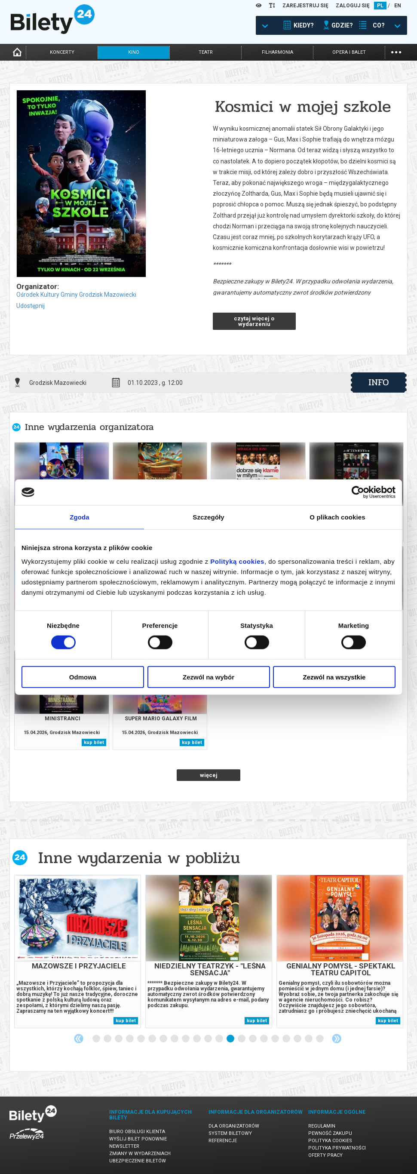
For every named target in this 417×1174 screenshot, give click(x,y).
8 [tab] (175, 1039)
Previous (78, 1038)
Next (336, 1038)
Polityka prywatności (337, 1148)
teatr (206, 52)
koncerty (62, 52)
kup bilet (94, 742)
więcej (209, 775)
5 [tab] (141, 1039)
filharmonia (277, 52)
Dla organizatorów (233, 1126)
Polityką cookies (237, 561)
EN (397, 6)
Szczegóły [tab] (208, 517)
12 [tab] (219, 1039)
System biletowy (230, 1133)
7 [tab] (163, 1039)
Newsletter (124, 1146)
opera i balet (349, 52)
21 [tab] (320, 1039)
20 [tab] (309, 1039)
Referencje (222, 1140)
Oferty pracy (325, 1155)
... (396, 51)
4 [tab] (130, 1039)
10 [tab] (197, 1039)
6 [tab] (152, 1039)
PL (380, 6)
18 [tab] (286, 1039)
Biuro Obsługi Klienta (137, 1131)
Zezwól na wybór (208, 676)
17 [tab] (275, 1039)
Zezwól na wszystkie (334, 676)
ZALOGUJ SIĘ (353, 6)
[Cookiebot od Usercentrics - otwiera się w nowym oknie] (358, 492)
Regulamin (321, 1126)
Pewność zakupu (330, 1133)
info (378, 382)
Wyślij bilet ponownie (138, 1139)
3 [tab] (119, 1039)
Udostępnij (30, 305)
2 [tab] (108, 1039)
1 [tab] (96, 1039)
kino (133, 52)
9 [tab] (186, 1039)
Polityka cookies (330, 1140)
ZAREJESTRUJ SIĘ (305, 6)
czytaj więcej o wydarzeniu (254, 321)
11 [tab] (208, 1039)
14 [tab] (242, 1039)
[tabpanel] (77, 951)
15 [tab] (253, 1039)
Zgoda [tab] (79, 517)
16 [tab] (264, 1039)
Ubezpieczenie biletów (137, 1161)
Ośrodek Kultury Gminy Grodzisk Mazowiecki (76, 294)
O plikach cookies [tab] (337, 517)
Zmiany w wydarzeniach (140, 1153)
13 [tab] (231, 1039)
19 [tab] (298, 1039)
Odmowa (82, 676)
